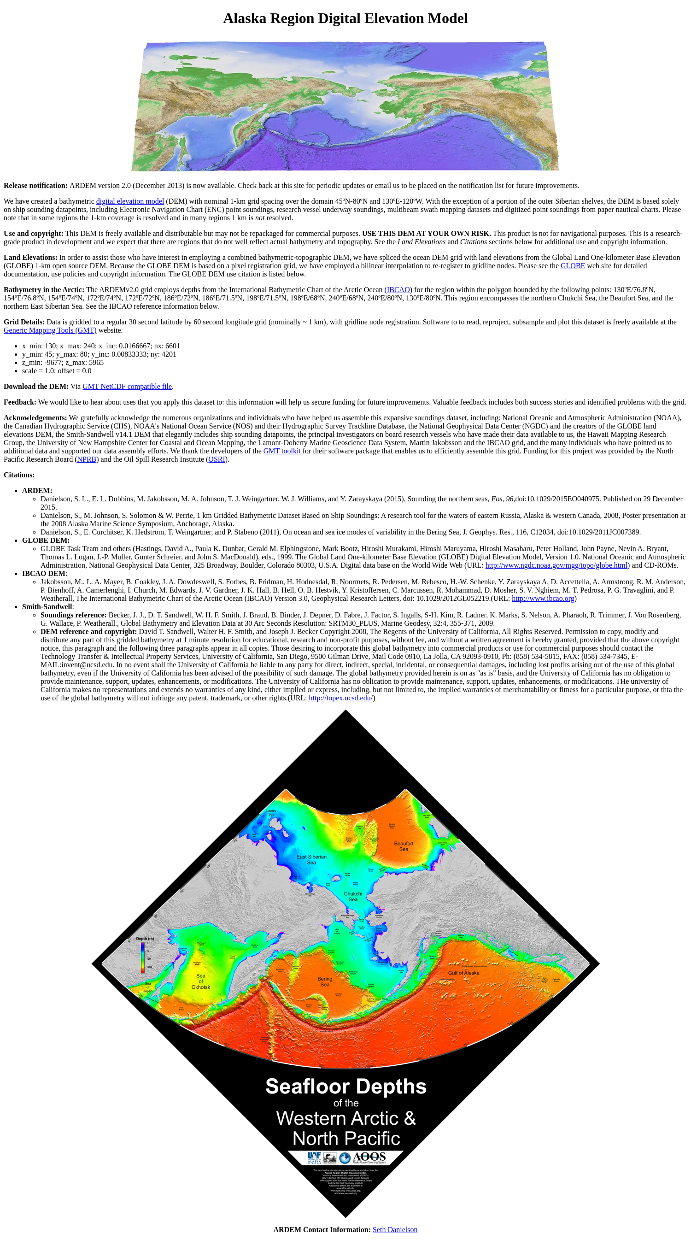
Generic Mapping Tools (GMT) (50, 330)
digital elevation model (130, 201)
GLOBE (573, 266)
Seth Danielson (395, 1230)
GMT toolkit (282, 451)
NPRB (86, 459)
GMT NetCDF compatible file (127, 386)
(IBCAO (397, 290)
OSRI (216, 459)
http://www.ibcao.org (543, 598)
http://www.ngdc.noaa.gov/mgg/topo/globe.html (556, 565)
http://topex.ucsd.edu (339, 698)
